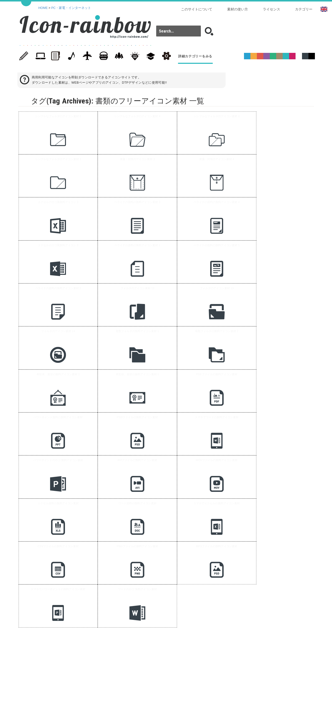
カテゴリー (303, 9)
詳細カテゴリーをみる (195, 56)
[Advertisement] (163, 378)
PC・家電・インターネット (71, 8)
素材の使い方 (237, 9)
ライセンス (271, 9)
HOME (43, 8)
